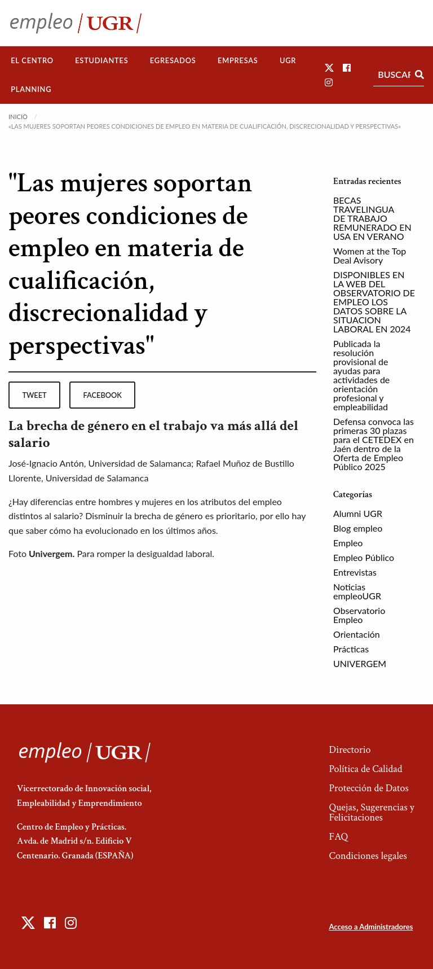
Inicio (18, 116)
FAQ (338, 836)
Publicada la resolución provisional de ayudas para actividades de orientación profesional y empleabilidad (361, 375)
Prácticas (351, 648)
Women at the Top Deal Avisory (369, 255)
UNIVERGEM (359, 663)
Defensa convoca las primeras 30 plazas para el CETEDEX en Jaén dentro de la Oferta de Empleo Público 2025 (373, 444)
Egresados (173, 60)
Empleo (348, 542)
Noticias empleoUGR (357, 591)
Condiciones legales (368, 855)
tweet (34, 395)
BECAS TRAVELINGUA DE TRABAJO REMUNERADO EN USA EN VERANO (372, 218)
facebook (102, 395)
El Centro (32, 60)
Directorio (349, 749)
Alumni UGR (357, 513)
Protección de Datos (368, 788)
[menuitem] (32, 60)
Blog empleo (357, 528)
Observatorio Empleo (359, 615)
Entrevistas (355, 572)
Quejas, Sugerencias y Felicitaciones (371, 812)
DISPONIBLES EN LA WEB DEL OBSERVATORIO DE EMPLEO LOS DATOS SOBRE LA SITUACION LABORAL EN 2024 (374, 301)
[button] (329, 67)
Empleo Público (363, 557)
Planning (31, 89)
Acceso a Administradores (371, 926)
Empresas (238, 60)
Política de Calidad (365, 768)
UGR (288, 60)
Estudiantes (101, 60)
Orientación (356, 634)
